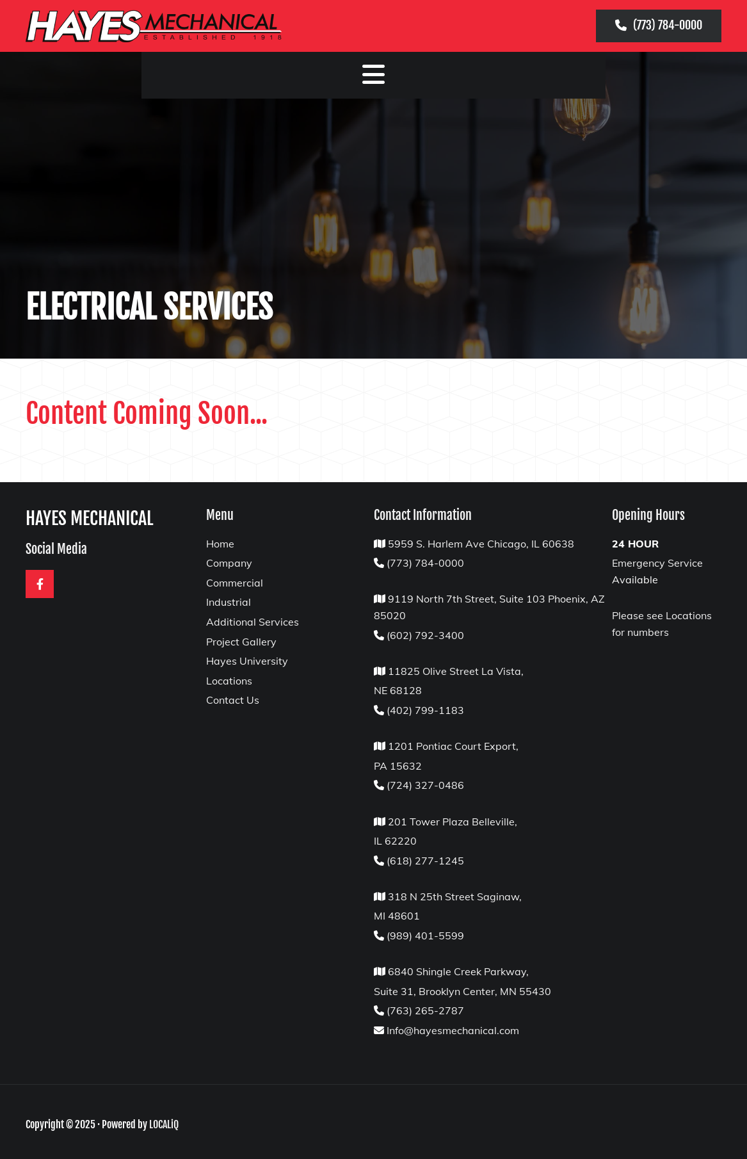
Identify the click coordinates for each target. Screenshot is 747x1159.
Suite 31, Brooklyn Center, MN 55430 (462, 991)
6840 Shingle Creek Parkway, (458, 971)
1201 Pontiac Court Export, (453, 746)
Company (229, 562)
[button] (658, 26)
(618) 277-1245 (425, 860)
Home (220, 543)
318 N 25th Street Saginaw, (455, 896)
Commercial (234, 582)
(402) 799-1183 (425, 710)
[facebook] (39, 584)
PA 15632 (398, 765)
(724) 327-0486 (425, 785)
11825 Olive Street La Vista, (454, 671)
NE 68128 (398, 690)
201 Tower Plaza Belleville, (452, 821)
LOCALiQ (164, 1124)
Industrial (228, 602)
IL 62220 (395, 840)
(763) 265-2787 (425, 1010)
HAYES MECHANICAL (89, 518)
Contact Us (232, 699)
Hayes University (247, 660)
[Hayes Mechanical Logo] (171, 26)
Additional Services (252, 621)
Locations (229, 680)
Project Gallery (241, 641)
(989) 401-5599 (425, 935)
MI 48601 (397, 915)
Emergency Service (657, 562)
